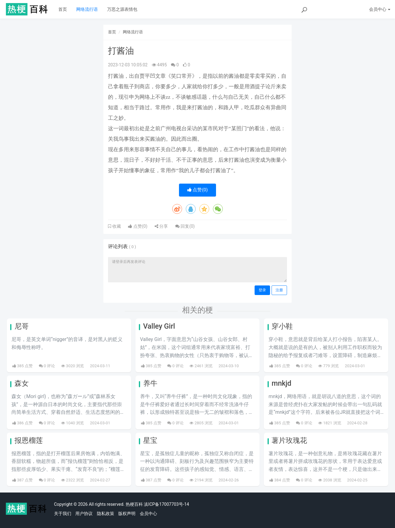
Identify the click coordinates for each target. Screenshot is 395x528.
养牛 (150, 383)
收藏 (116, 226)
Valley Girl (159, 326)
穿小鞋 (282, 326)
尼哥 (22, 326)
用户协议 (84, 513)
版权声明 (126, 513)
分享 (161, 226)
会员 (379, 9)
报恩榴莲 (29, 440)
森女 (22, 383)
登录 (262, 290)
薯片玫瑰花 (289, 440)
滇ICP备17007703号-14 (166, 504)
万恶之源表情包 (122, 9)
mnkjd (281, 383)
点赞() (197, 190)
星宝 (150, 440)
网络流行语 (87, 9)
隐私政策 (105, 513)
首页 (62, 9)
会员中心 (148, 513)
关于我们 (62, 513)
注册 (279, 290)
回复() (185, 226)
